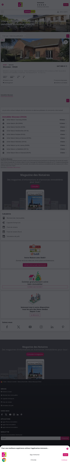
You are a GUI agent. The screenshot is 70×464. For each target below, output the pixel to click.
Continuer (64, 460)
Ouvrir (65, 455)
